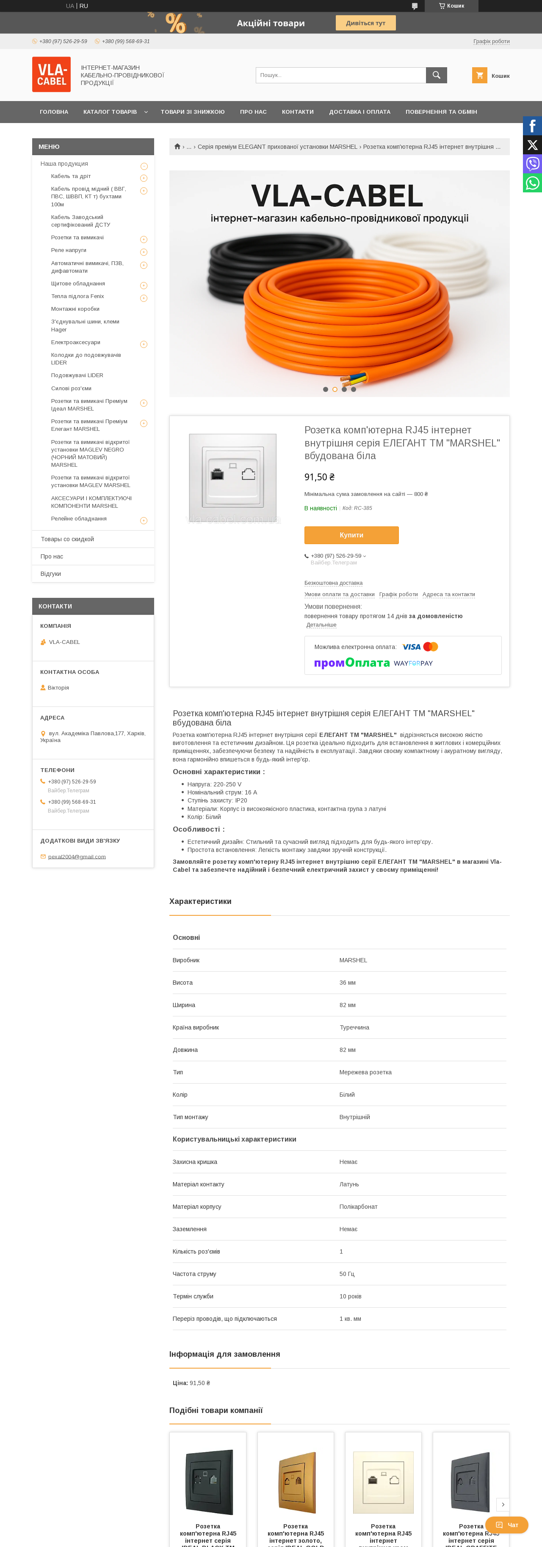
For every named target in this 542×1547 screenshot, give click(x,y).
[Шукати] (436, 75)
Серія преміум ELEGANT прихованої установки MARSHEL (277, 146)
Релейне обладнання (79, 518)
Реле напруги (68, 250)
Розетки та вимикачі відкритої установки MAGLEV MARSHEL (90, 481)
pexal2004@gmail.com (77, 856)
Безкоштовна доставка (333, 583)
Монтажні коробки (75, 309)
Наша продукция (64, 163)
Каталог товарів (110, 112)
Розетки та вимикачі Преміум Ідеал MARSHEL (89, 405)
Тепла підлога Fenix (77, 296)
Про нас (253, 112)
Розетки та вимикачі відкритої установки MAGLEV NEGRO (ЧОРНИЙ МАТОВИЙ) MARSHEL (90, 453)
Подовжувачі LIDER (77, 375)
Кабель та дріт (71, 176)
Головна (54, 112)
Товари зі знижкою (192, 112)
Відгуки (51, 573)
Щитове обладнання (78, 283)
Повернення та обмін (441, 112)
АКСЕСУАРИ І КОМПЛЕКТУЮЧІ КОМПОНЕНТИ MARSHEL (91, 502)
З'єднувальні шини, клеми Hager (85, 325)
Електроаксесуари (75, 342)
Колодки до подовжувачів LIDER (86, 359)
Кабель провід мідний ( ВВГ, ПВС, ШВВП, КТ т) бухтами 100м (88, 196)
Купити (352, 535)
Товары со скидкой (67, 539)
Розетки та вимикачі (77, 237)
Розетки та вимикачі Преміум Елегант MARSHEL (89, 425)
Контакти (298, 112)
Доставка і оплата (359, 112)
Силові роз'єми (71, 388)
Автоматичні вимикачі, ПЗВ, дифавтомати (87, 267)
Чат (506, 1525)
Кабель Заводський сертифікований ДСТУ (80, 221)
